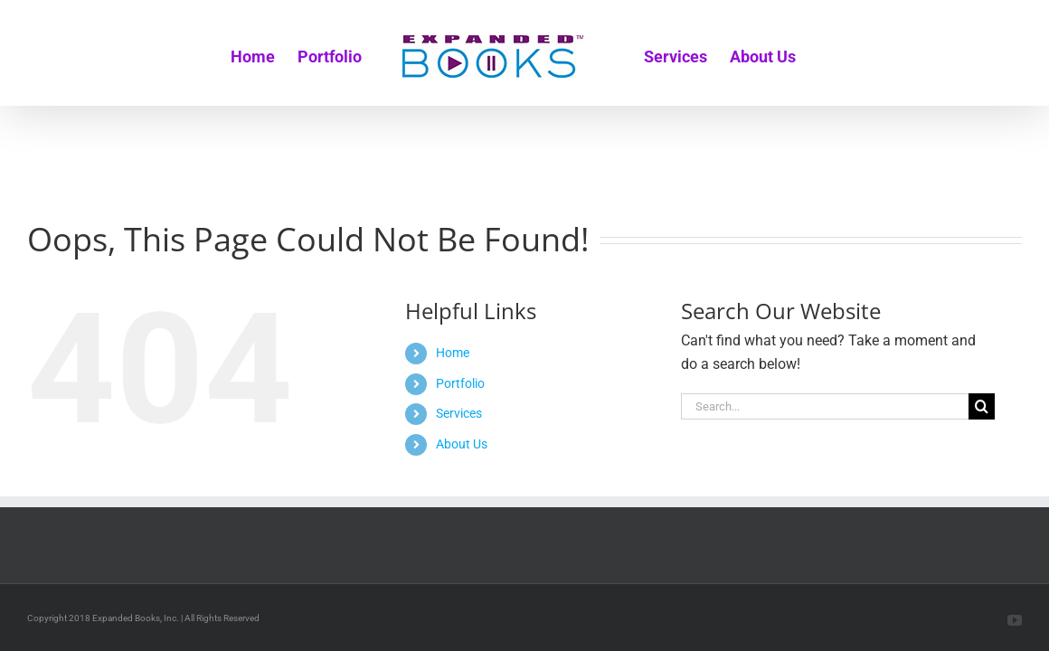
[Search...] (825, 406)
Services (459, 413)
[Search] (982, 406)
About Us (461, 444)
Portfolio (460, 383)
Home (452, 352)
